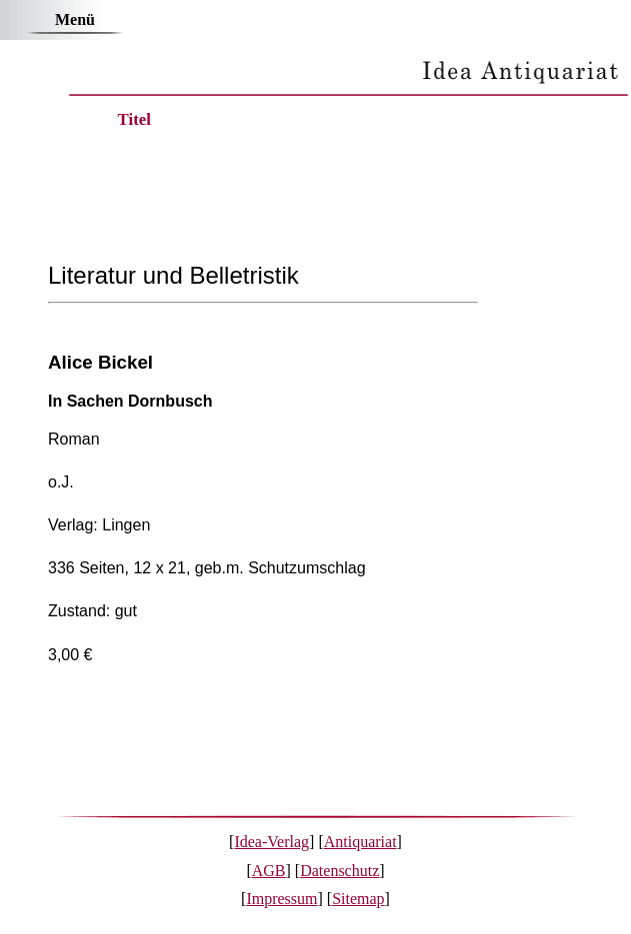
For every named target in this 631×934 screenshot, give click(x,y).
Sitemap (358, 898)
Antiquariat (360, 841)
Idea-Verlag (271, 841)
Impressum (281, 898)
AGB (269, 870)
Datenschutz (339, 870)
